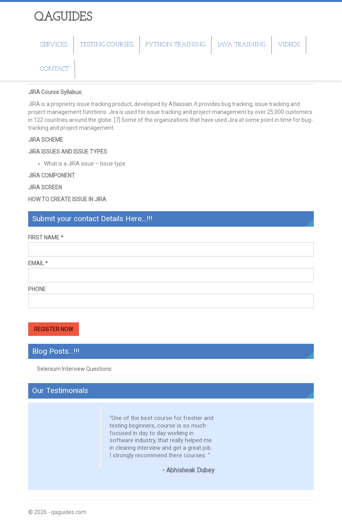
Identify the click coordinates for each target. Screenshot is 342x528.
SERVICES (53, 45)
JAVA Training (241, 45)
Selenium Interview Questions (74, 369)
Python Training (175, 45)
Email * (38, 263)
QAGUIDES (63, 18)
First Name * (45, 237)
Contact (54, 69)
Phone (37, 289)
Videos (289, 45)
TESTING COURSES (106, 45)
